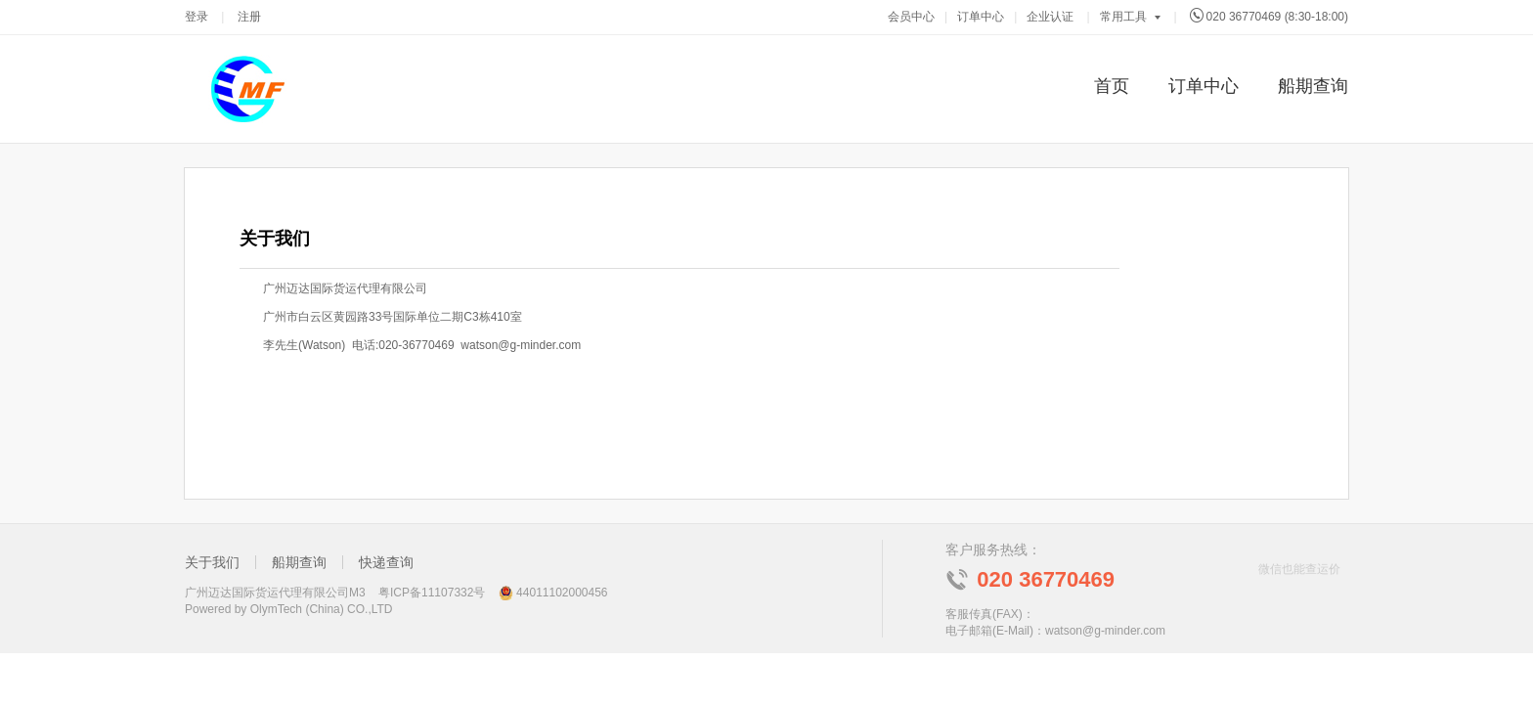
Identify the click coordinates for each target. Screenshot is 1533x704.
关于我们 (212, 562)
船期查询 (1313, 86)
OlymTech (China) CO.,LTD (321, 609)
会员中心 (911, 16)
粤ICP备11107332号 (431, 592)
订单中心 (980, 16)
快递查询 (386, 562)
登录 (196, 16)
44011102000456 (561, 592)
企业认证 (1050, 16)
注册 (249, 16)
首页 (1111, 86)
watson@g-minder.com (1105, 631)
